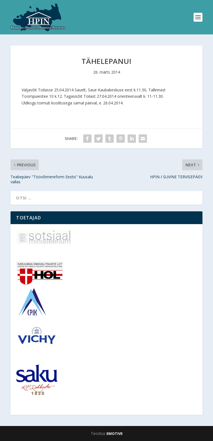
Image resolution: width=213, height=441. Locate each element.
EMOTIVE (114, 433)
